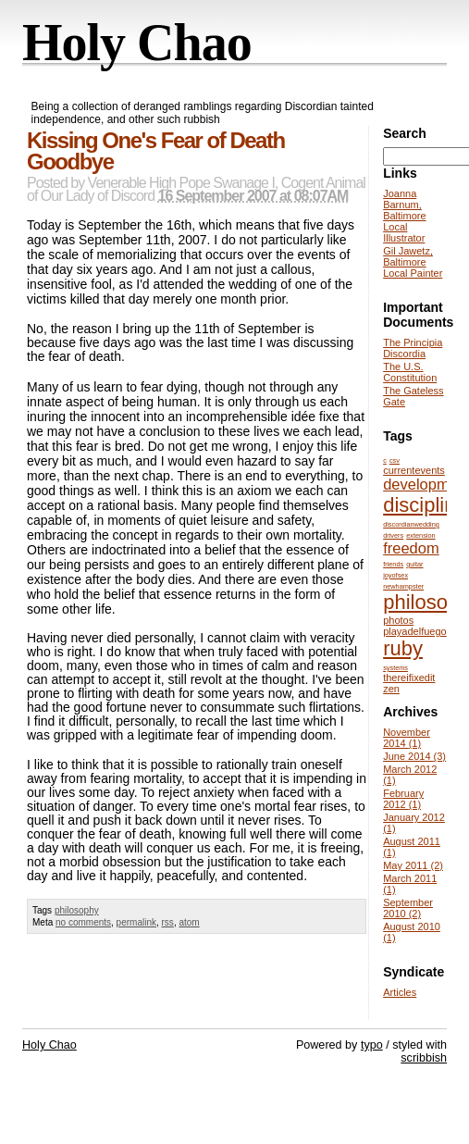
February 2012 (403, 799)
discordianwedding (411, 524)
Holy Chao (137, 42)
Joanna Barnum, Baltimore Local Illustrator (404, 215)
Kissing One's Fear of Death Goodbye (156, 151)
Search (404, 133)
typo (372, 1044)
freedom (411, 548)
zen (391, 688)
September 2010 (408, 908)
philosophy (77, 910)
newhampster (403, 586)
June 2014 (414, 756)
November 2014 (406, 738)
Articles (399, 992)
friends (393, 564)
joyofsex (395, 575)
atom (189, 922)
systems (395, 668)
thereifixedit (409, 677)
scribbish (424, 1057)
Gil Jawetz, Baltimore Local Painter (412, 262)
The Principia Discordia (412, 348)
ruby (403, 648)
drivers (393, 535)
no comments (83, 922)
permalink (136, 922)
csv (394, 460)
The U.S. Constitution (410, 372)
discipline (425, 504)
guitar (414, 564)
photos (398, 620)
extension (420, 535)
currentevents (414, 470)
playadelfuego (415, 631)
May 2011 (413, 865)
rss (168, 922)
